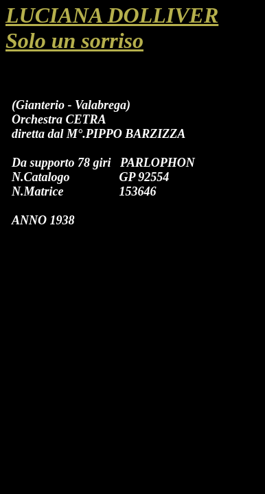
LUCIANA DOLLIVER (111, 15)
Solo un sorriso (74, 40)
